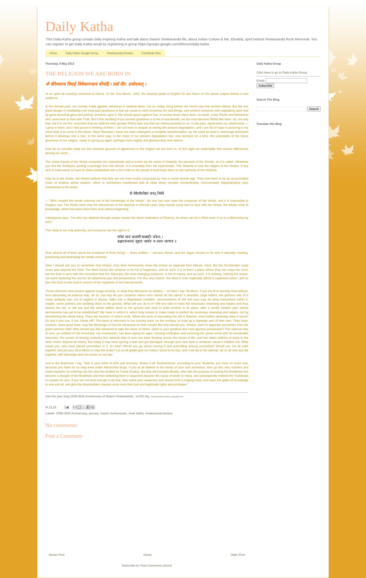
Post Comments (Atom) (156, 565)
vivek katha (136, 413)
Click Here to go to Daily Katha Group (282, 72)
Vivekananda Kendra (120, 53)
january (94, 413)
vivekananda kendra (158, 413)
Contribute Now (151, 53)
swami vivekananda (113, 413)
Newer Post (56, 555)
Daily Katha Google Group (82, 53)
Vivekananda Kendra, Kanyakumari (166, 396)
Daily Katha (79, 26)
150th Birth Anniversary (71, 413)
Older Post (238, 555)
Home (53, 53)
